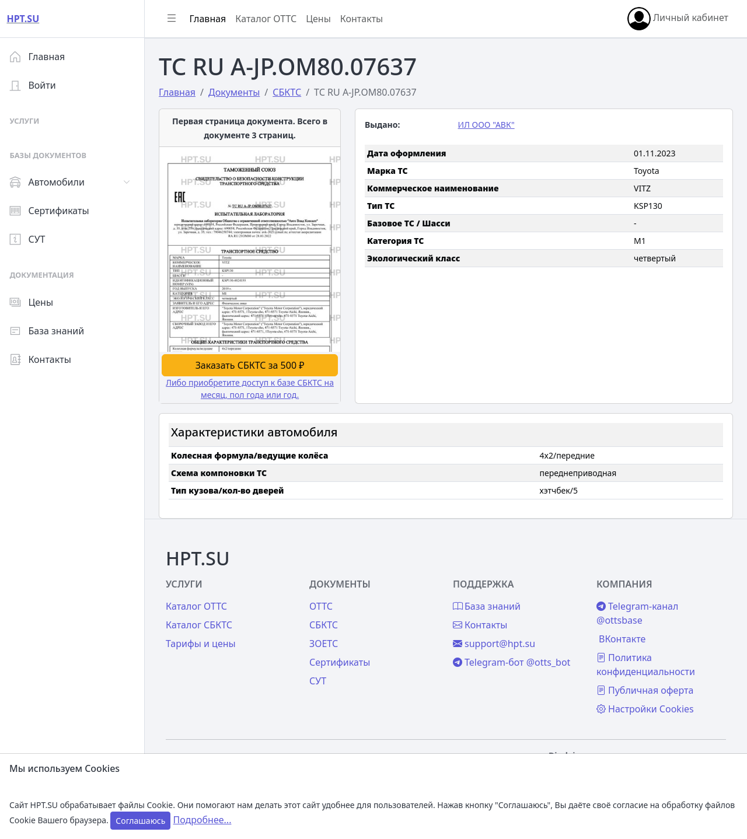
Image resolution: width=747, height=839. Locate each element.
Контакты (44, 359)
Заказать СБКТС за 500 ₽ (253, 362)
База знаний (51, 330)
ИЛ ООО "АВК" (488, 124)
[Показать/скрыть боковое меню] (176, 19)
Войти (37, 85)
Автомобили (51, 182)
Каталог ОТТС (270, 18)
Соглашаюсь (140, 820)
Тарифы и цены (205, 641)
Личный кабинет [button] (677, 18)
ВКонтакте (623, 636)
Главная (41, 56)
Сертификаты (53, 210)
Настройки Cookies (646, 706)
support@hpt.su (496, 641)
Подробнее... (202, 819)
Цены (36, 302)
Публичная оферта (646, 687)
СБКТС (327, 622)
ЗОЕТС (327, 641)
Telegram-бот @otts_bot (514, 659)
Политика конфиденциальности (647, 662)
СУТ (32, 239)
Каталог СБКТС (203, 622)
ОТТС (324, 603)
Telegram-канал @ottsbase (638, 610)
